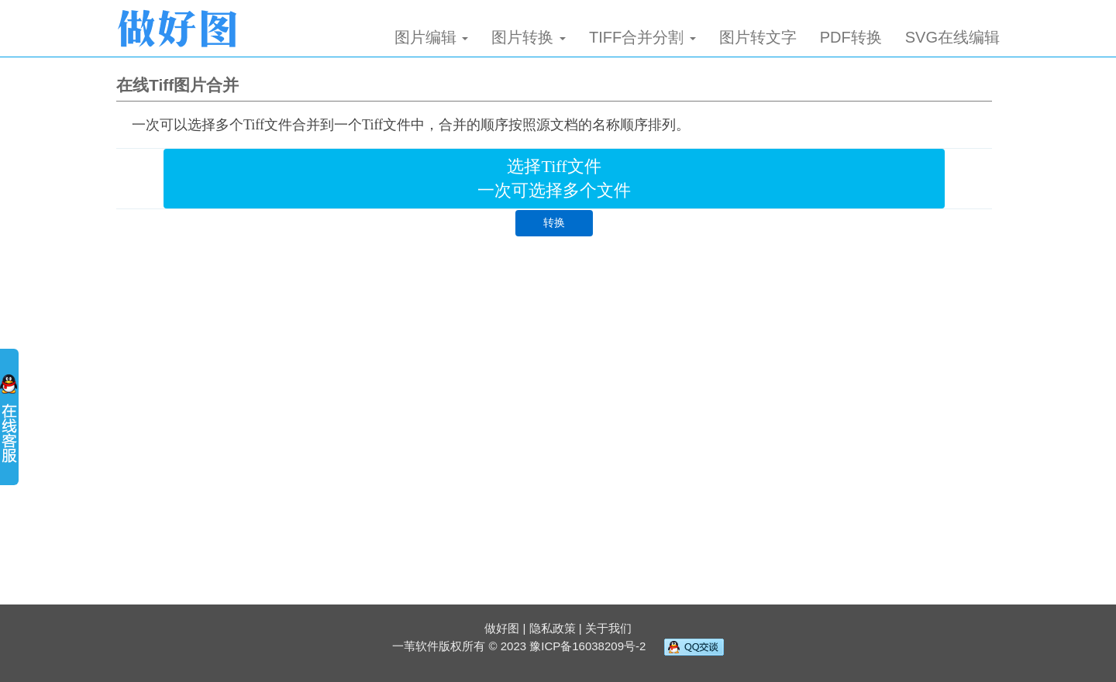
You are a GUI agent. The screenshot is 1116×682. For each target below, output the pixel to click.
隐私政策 (552, 628)
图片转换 (528, 37)
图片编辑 (431, 37)
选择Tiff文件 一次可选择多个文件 (554, 178)
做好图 (501, 628)
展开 (9, 426)
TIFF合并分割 (642, 37)
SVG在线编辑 (952, 37)
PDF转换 (851, 37)
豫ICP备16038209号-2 (587, 646)
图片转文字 (758, 37)
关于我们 (608, 628)
